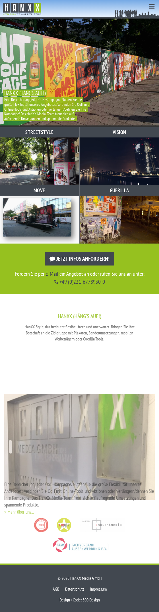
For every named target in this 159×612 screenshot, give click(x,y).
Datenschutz (74, 589)
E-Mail (52, 273)
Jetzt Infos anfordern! (79, 258)
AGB (56, 589)
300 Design (91, 600)
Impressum (98, 589)
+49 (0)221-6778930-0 (79, 281)
